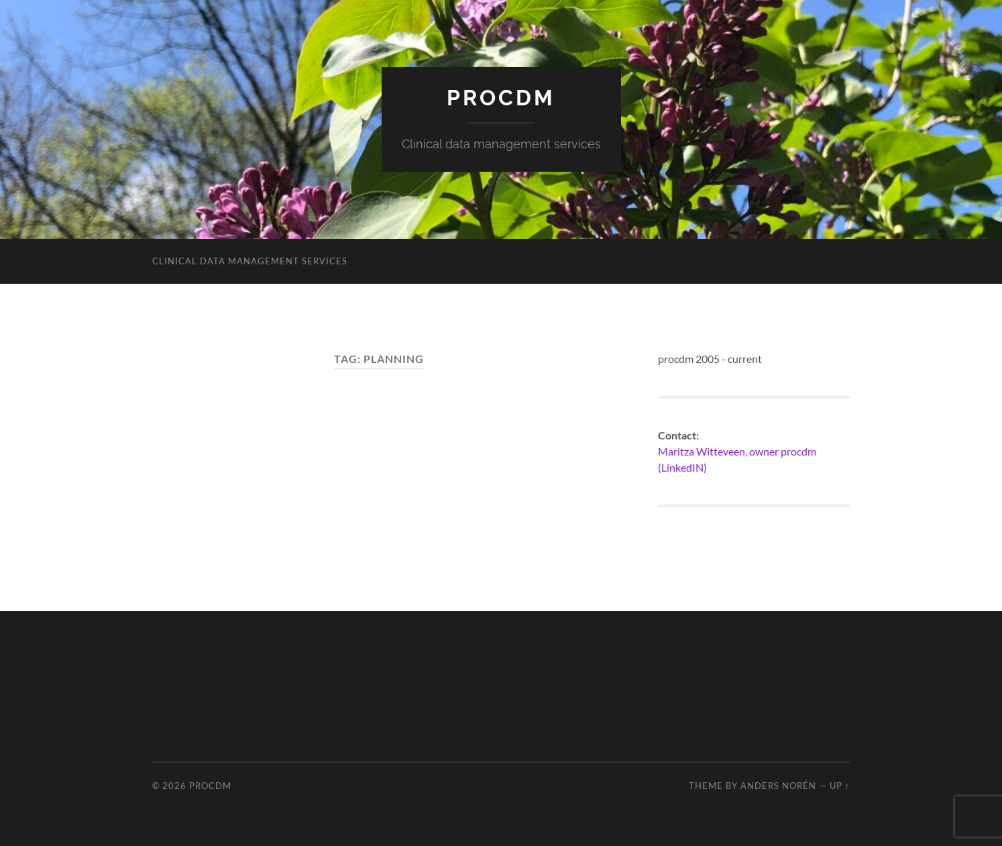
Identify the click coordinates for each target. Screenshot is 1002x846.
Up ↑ (840, 785)
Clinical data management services (249, 261)
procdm (501, 97)
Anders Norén (778, 785)
